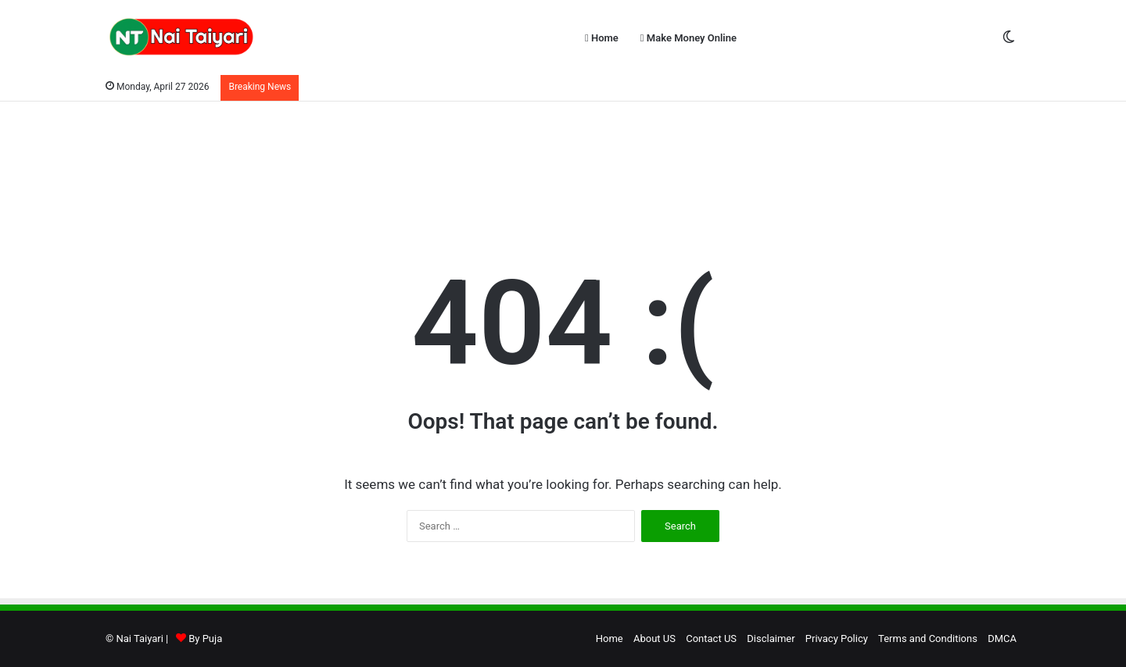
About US (654, 638)
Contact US (711, 638)
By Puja (205, 638)
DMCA (1002, 638)
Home (602, 38)
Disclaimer (770, 638)
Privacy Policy (836, 638)
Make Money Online (688, 38)
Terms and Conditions (927, 638)
